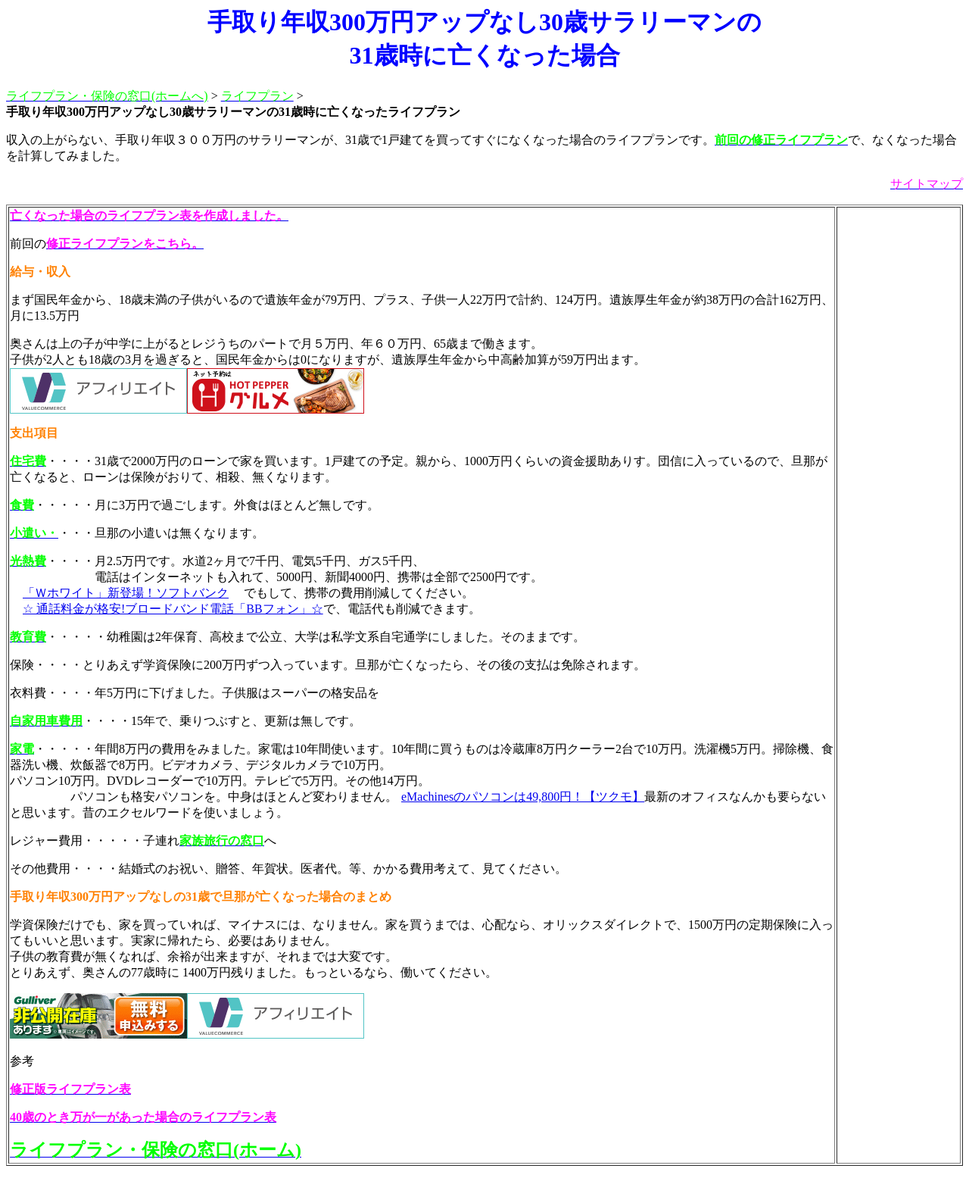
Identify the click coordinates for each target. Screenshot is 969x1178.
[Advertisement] (898, 435)
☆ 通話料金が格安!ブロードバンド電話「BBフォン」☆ (172, 608)
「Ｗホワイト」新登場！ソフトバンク (125, 592)
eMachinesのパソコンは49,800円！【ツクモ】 (522, 796)
